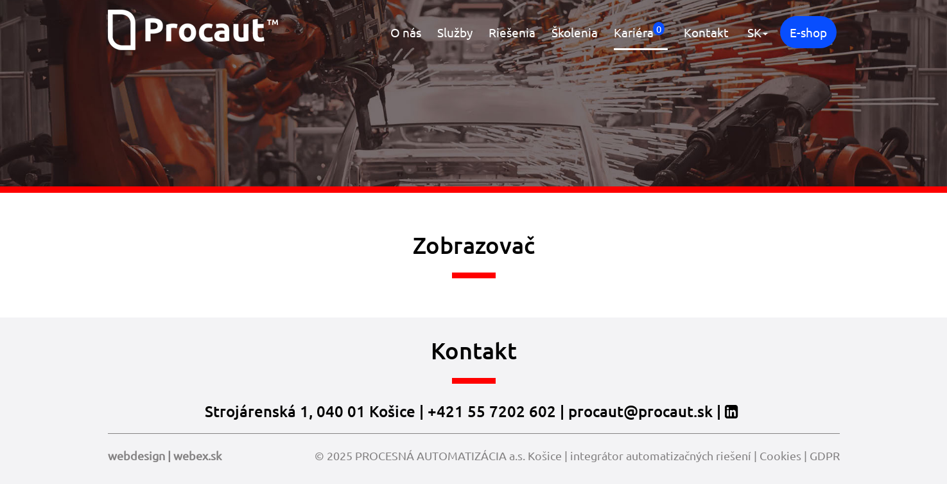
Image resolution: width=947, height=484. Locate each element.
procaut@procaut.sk (640, 411)
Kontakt (706, 32)
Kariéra (639, 31)
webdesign (136, 455)
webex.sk (197, 455)
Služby (455, 32)
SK (757, 32)
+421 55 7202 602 (492, 411)
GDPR (825, 455)
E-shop (808, 32)
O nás (405, 32)
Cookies (780, 455)
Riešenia (512, 32)
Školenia (575, 32)
